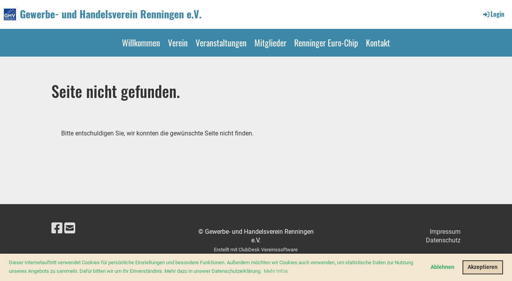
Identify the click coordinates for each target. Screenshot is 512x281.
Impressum (445, 231)
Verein (178, 42)
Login (493, 14)
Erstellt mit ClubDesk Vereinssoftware (256, 250)
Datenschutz (443, 240)
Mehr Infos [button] (276, 271)
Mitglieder (270, 42)
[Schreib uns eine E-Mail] (69, 228)
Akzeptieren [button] (483, 267)
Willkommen (141, 42)
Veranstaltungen (221, 42)
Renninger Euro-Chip (326, 42)
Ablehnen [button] (442, 267)
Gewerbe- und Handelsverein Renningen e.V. (110, 14)
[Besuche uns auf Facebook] (56, 228)
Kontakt (378, 42)
